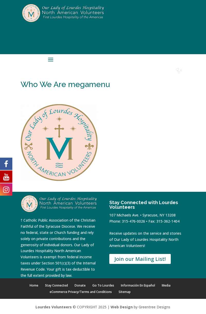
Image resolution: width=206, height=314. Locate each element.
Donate (137, 75)
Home (109, 75)
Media (166, 285)
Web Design (122, 307)
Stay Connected (56, 285)
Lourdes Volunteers (53, 307)
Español (178, 75)
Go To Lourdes (103, 285)
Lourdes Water (164, 77)
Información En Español (138, 285)
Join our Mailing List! (140, 258)
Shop (123, 75)
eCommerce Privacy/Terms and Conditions (81, 292)
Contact (151, 75)
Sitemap (125, 292)
